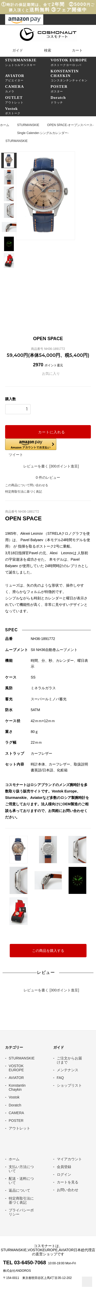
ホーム (4, 125)
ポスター (73, 88)
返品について (19, 1190)
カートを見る (67, 1182)
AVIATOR (16, 1078)
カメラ (28, 88)
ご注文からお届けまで (69, 1060)
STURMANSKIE (28, 125)
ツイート (16, 455)
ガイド (14, 50)
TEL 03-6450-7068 (24, 1262)
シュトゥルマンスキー (28, 62)
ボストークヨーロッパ (73, 62)
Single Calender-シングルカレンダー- (43, 133)
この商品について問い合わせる (26, 485)
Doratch (15, 1105)
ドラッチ (73, 99)
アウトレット (28, 99)
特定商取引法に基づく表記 (23, 491)
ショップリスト (69, 1085)
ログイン (64, 1174)
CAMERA (16, 1113)
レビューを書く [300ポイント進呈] (48, 465)
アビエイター (28, 78)
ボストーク (28, 111)
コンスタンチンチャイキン (73, 75)
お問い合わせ (67, 1190)
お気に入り (48, 373)
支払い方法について (21, 1169)
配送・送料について (21, 1180)
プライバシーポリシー (21, 1212)
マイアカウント (69, 1159)
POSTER (16, 1120)
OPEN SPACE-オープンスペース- (70, 125)
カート (74, 50)
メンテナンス (67, 1070)
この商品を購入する (48, 951)
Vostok (14, 1097)
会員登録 (64, 1167)
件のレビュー (48, 477)
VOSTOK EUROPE (16, 1068)
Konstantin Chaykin (17, 1087)
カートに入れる (48, 432)
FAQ (60, 1078)
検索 (44, 50)
